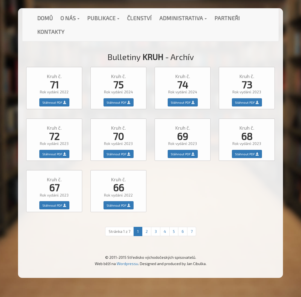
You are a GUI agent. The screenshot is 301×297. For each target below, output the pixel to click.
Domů (45, 18)
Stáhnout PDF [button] (54, 102)
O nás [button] (69, 18)
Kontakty (50, 31)
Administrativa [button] (183, 18)
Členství (139, 18)
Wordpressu (127, 263)
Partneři (227, 18)
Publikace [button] (103, 18)
